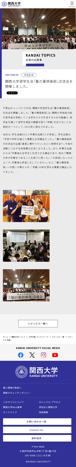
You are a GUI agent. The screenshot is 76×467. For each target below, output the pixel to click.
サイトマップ (10, 412)
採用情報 (43, 412)
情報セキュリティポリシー (17, 392)
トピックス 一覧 (58, 337)
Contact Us (49, 430)
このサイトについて (13, 402)
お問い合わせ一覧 (48, 421)
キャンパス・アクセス (50, 402)
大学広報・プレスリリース (38, 337)
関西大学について (18, 337)
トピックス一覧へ (43, 323)
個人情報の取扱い (12, 387)
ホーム (5, 337)
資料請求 (50, 438)
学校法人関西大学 (48, 407)
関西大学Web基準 (12, 407)
